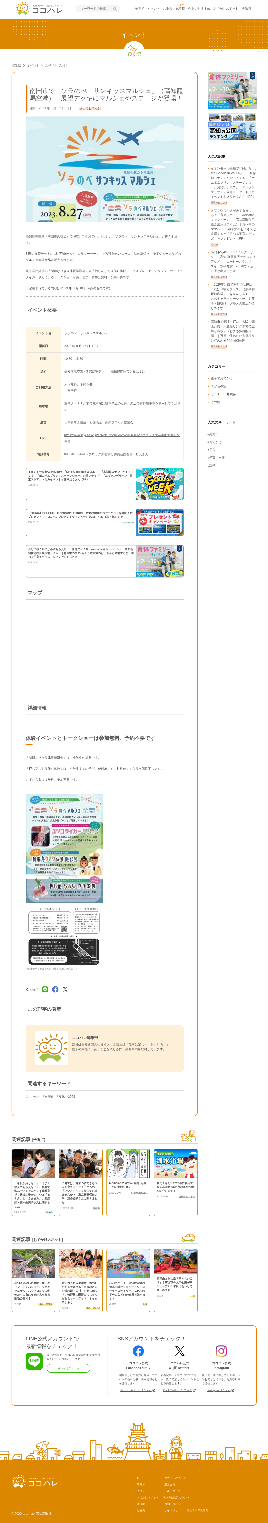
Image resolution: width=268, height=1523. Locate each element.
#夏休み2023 (66, 1096)
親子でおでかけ (222, 378)
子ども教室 (218, 386)
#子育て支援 (216, 457)
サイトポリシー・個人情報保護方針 (186, 1510)
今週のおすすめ (199, 8)
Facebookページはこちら (136, 1390)
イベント (153, 8)
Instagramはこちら (219, 1390)
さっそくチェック (69, 1368)
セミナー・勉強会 (223, 394)
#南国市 (48, 1096)
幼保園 (246, 8)
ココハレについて (175, 1478)
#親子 (212, 465)
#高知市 (213, 434)
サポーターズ (172, 1491)
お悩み (168, 8)
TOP (140, 1478)
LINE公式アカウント (177, 1497)
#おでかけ (33, 1096)
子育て (139, 8)
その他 (215, 402)
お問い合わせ (172, 1504)
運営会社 (169, 1484)
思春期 (180, 8)
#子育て (213, 450)
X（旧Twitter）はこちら (177, 1390)
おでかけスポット (225, 8)
